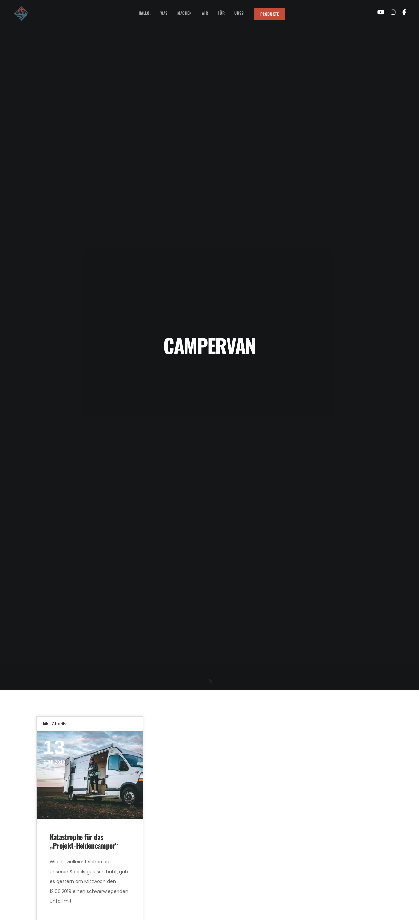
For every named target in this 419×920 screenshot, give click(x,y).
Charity (59, 723)
